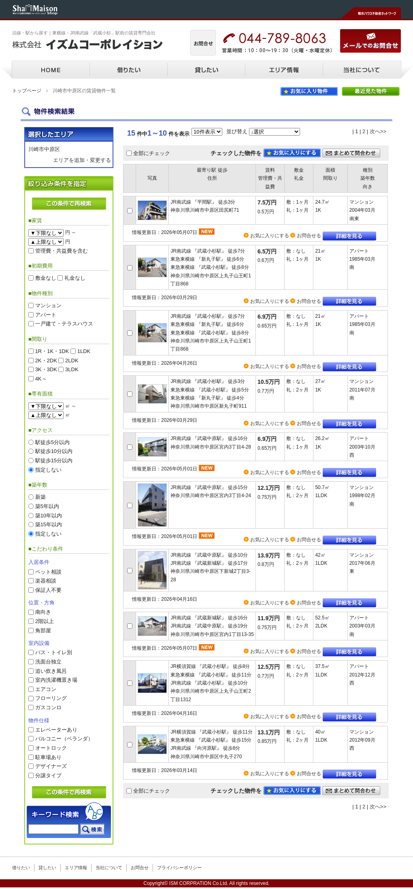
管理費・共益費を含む (61, 250)
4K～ (41, 378)
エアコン (45, 689)
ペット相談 (48, 571)
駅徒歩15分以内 (53, 460)
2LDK (72, 360)
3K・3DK (46, 369)
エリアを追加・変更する (82, 160)
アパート (45, 314)
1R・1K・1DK (52, 351)
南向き (43, 612)
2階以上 (44, 621)
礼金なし (74, 278)
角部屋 (43, 630)
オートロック (51, 748)
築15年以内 (48, 524)
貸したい (206, 70)
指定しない (48, 469)
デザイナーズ (51, 766)
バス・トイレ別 (53, 652)
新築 (40, 497)
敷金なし (45, 278)
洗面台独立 (48, 662)
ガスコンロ (48, 707)
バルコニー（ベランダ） (64, 739)
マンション (48, 305)
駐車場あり (48, 757)
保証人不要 (48, 590)
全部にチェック (151, 153)
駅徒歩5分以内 (52, 442)
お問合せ (140, 867)
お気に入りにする (269, 235)
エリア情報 (284, 70)
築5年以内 (47, 506)
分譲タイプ (48, 775)
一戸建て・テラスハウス (64, 324)
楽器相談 (45, 581)
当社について (361, 70)
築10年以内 (48, 515)
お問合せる (309, 235)
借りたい (128, 70)
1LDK (84, 351)
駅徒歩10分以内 (53, 451)
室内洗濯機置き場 (56, 680)
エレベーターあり (56, 729)
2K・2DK (46, 360)
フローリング (51, 698)
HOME (50, 70)
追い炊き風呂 (51, 671)
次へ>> (378, 131)
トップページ (26, 91)
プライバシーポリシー (179, 867)
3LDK (72, 369)
